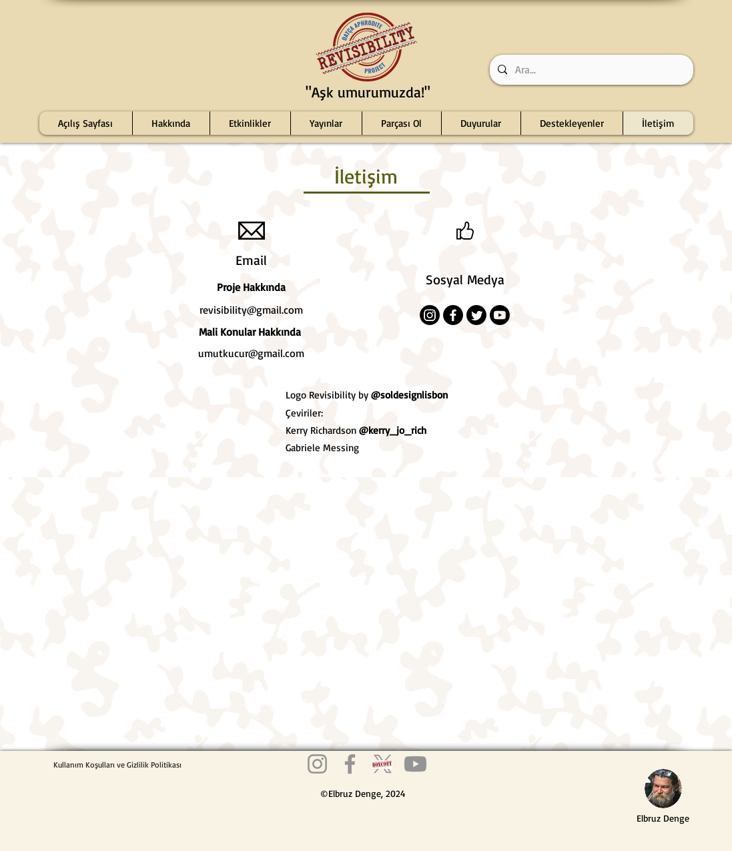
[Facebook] (453, 315)
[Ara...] (590, 70)
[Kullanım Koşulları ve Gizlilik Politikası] (117, 764)
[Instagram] (430, 315)
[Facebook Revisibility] (350, 764)
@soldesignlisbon (409, 394)
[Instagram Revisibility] (317, 764)
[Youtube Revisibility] (415, 764)
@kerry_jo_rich (392, 430)
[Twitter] (476, 315)
